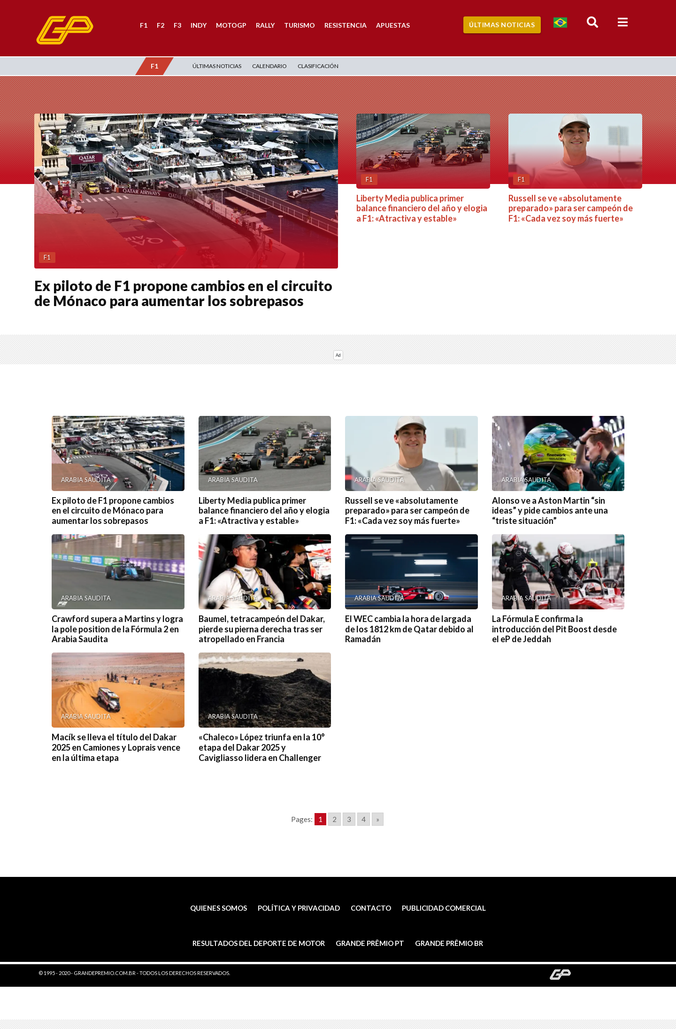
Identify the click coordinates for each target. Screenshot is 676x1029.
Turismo (299, 25)
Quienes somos (218, 908)
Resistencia (345, 25)
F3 (177, 25)
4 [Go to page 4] (363, 819)
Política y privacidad (299, 908)
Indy (199, 25)
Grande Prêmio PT (370, 943)
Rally (265, 25)
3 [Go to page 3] (349, 819)
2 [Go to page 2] (334, 819)
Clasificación (318, 65)
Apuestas (393, 25)
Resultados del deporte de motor (258, 943)
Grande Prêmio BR (449, 943)
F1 (143, 25)
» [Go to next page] (377, 819)
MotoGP (231, 25)
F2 (160, 25)
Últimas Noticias (502, 25)
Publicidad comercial (444, 908)
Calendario (269, 65)
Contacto (371, 908)
